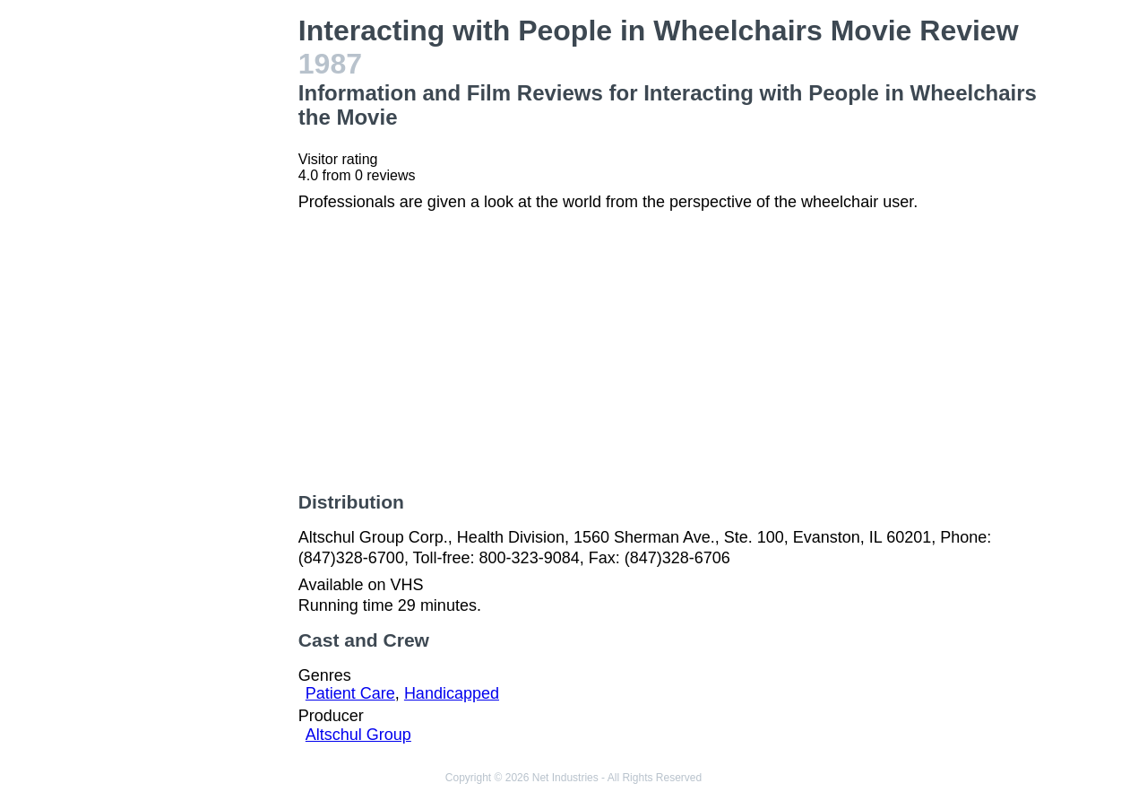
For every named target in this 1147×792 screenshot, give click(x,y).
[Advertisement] (200, 283)
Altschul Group (358, 735)
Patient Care (350, 693)
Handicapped (451, 693)
